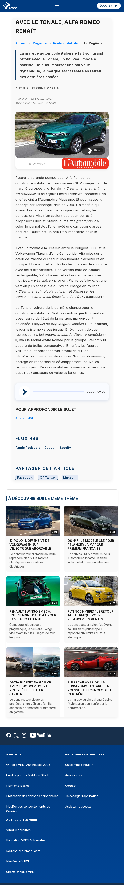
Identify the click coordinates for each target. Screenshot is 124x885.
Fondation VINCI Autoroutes (25, 840)
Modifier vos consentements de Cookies (28, 809)
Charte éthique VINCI (20, 872)
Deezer (50, 448)
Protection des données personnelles (32, 796)
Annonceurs (73, 775)
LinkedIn (69, 477)
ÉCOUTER (109, 6)
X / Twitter (48, 477)
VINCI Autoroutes (18, 830)
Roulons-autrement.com (23, 851)
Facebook (25, 477)
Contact (71, 785)
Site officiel (24, 418)
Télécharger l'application (81, 796)
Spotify (65, 448)
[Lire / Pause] (87, 150)
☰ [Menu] (57, 5)
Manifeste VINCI (17, 861)
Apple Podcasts (27, 448)
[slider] (58, 391)
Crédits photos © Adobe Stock (27, 775)
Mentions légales (18, 785)
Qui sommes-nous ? (79, 765)
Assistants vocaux (78, 806)
